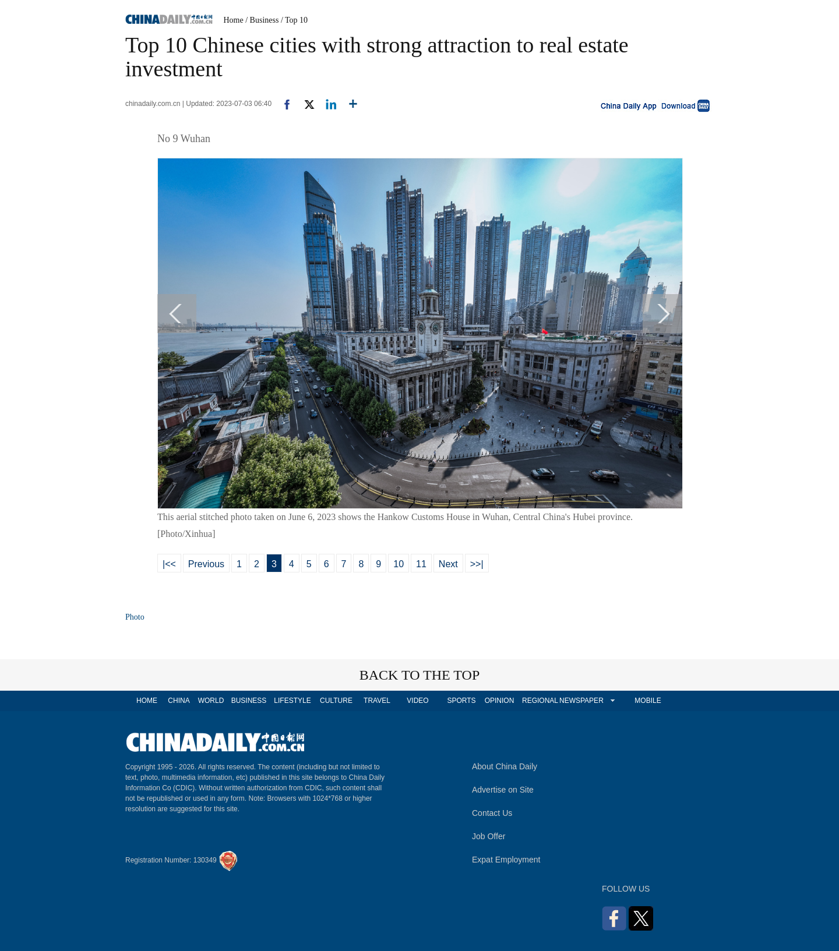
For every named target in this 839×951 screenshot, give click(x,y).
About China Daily (504, 766)
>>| (477, 564)
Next (448, 564)
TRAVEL (377, 701)
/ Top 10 (294, 20)
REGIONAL (540, 701)
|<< (169, 564)
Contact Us (492, 813)
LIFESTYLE (292, 701)
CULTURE (336, 701)
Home (234, 20)
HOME (146, 701)
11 (421, 564)
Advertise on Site (503, 789)
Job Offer (488, 836)
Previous (206, 564)
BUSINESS (249, 701)
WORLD (211, 701)
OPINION (499, 701)
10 (398, 564)
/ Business (262, 20)
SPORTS (461, 701)
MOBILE (647, 701)
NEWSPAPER (580, 701)
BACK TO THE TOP (419, 675)
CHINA (178, 701)
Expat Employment (506, 859)
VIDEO (417, 701)
